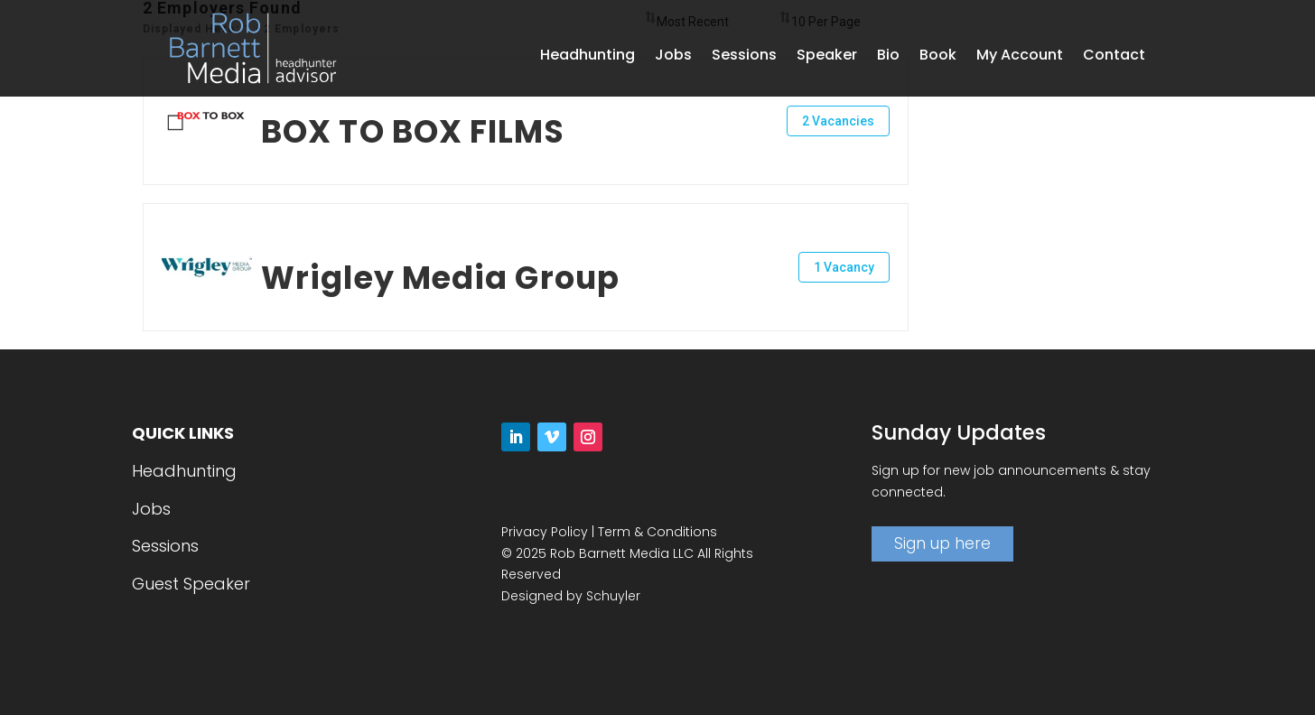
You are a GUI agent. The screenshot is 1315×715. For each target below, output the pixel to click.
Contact (1114, 57)
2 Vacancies (838, 121)
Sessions (744, 57)
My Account (1019, 57)
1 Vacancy (844, 267)
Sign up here (942, 543)
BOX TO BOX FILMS (412, 131)
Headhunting (587, 57)
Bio (888, 57)
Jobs (673, 57)
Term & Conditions (657, 532)
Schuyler (613, 596)
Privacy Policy (544, 532)
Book (937, 57)
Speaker (827, 57)
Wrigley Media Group (440, 277)
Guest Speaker (191, 583)
